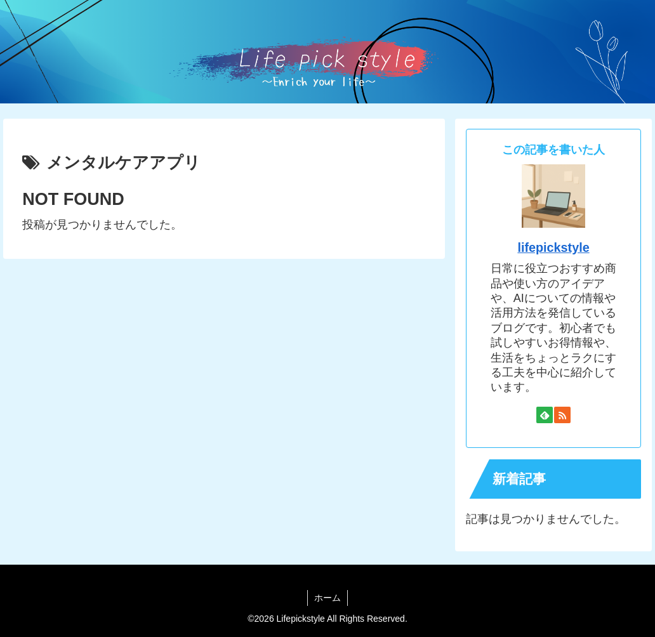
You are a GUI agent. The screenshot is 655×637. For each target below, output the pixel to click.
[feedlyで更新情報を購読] (544, 415)
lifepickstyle (553, 247)
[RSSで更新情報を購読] (562, 415)
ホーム (327, 598)
